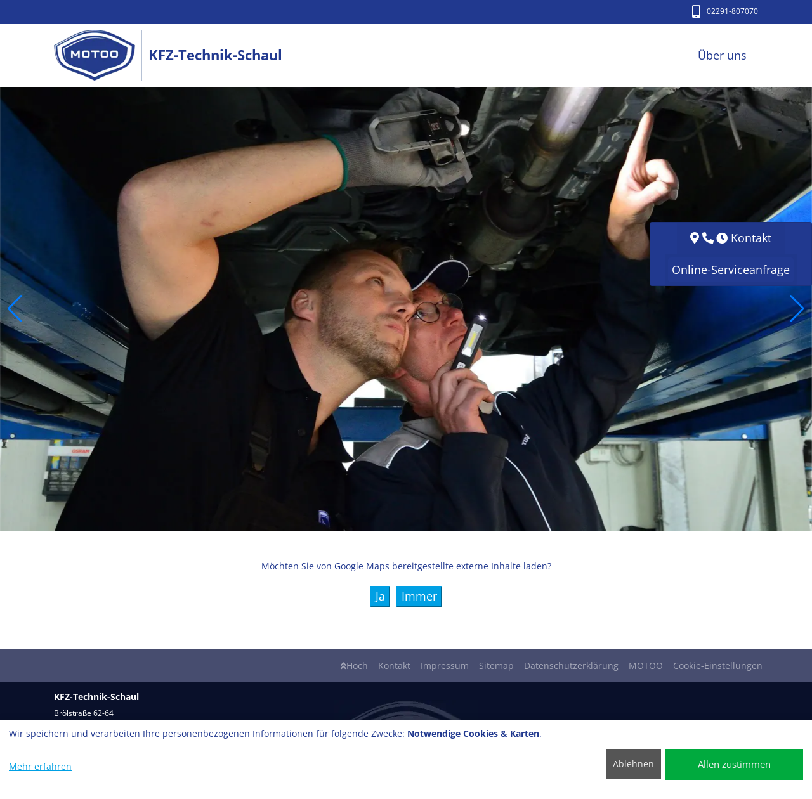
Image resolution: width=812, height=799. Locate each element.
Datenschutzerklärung (571, 665)
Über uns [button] (722, 55)
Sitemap (496, 665)
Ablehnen (633, 764)
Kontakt (394, 665)
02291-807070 (725, 11)
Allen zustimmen (734, 764)
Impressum (445, 665)
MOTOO (646, 665)
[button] (14, 309)
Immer (419, 596)
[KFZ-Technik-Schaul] (101, 55)
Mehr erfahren (40, 766)
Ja (380, 596)
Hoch (354, 665)
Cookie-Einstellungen (718, 665)
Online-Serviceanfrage (731, 269)
